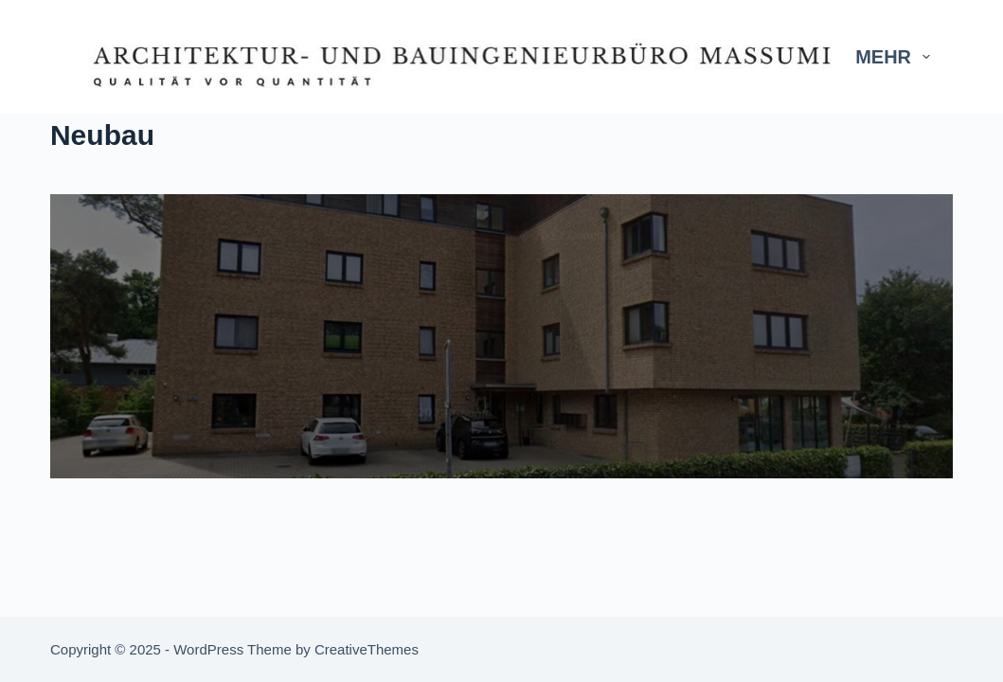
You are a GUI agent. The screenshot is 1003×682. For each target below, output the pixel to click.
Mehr (896, 56)
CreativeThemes (366, 649)
